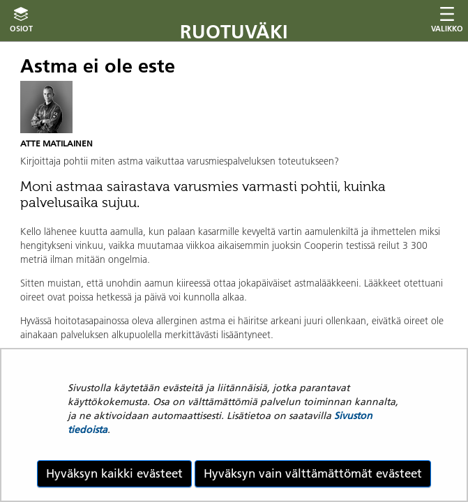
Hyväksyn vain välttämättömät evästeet (313, 473)
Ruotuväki (234, 31)
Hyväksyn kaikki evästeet (114, 473)
